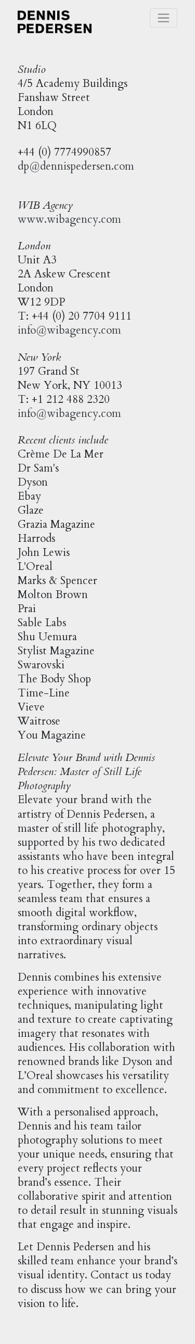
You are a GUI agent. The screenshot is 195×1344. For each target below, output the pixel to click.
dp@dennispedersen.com (76, 166)
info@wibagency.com (69, 330)
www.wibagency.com (69, 219)
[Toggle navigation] (163, 18)
